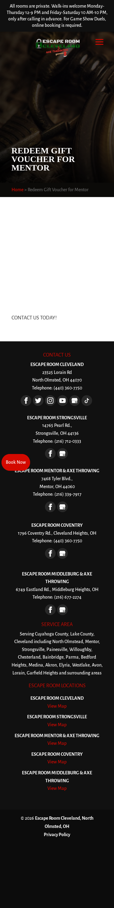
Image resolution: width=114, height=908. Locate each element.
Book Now (16, 462)
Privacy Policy (57, 834)
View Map (57, 706)
